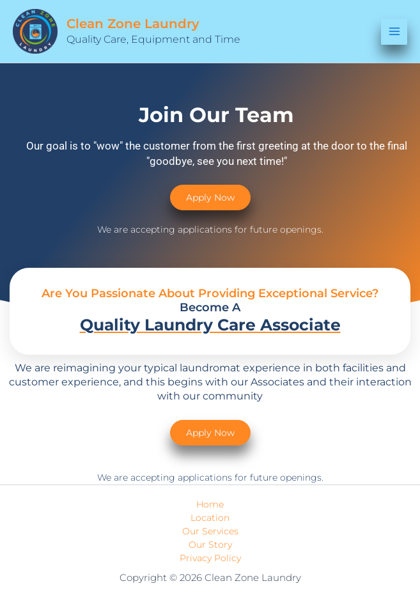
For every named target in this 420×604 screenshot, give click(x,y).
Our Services (210, 531)
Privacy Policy (210, 558)
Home (210, 504)
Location (210, 517)
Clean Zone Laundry (132, 23)
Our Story (210, 544)
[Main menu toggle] (394, 32)
